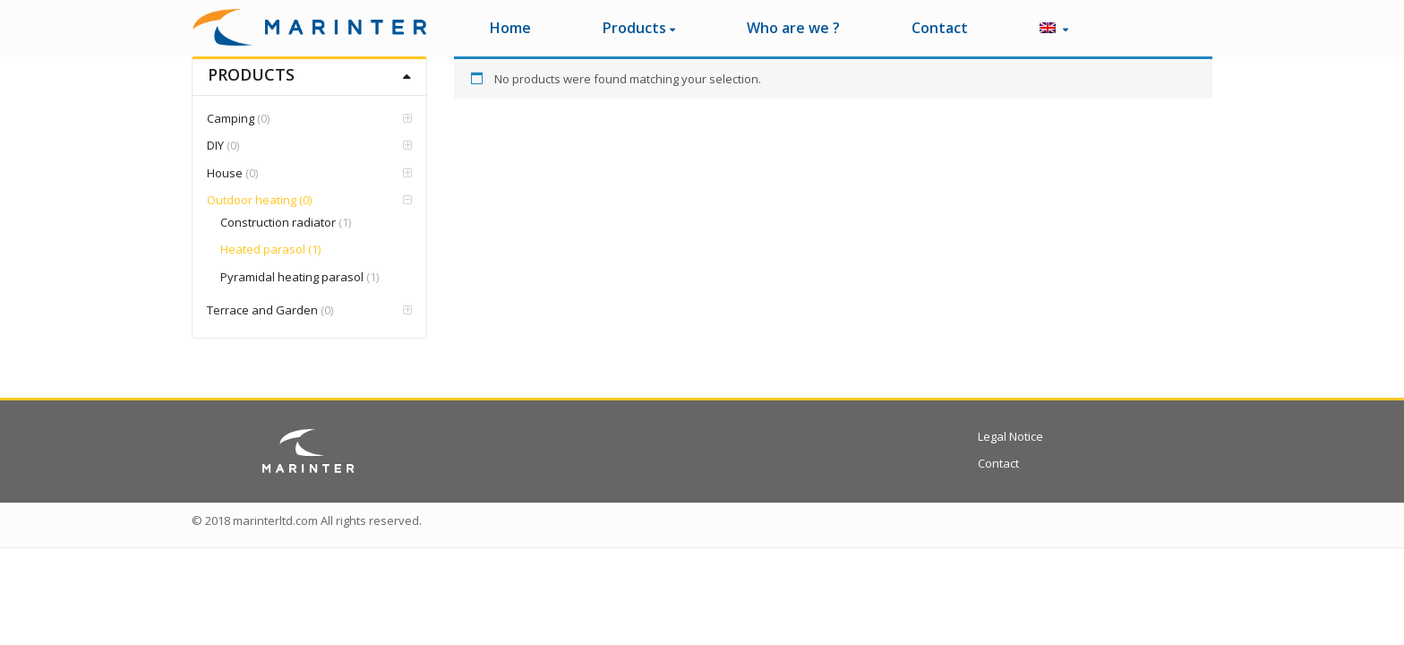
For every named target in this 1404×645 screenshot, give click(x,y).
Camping (230, 118)
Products (639, 28)
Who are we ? (793, 28)
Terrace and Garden (262, 310)
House (225, 173)
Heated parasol (262, 249)
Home (510, 28)
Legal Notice (1010, 436)
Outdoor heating (251, 200)
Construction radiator (278, 222)
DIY (215, 145)
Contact (940, 28)
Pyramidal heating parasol (292, 277)
